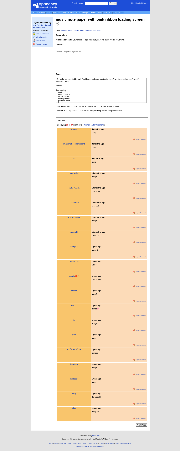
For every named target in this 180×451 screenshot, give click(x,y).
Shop (115, 12)
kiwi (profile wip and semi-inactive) (42, 26)
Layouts (93, 12)
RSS (79, 443)
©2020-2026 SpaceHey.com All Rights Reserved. (90, 446)
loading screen (67, 30)
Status (117, 443)
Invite (105, 12)
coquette (88, 30)
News (56, 443)
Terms (84, 443)
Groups (85, 12)
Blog (64, 12)
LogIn (138, 3)
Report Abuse (109, 443)
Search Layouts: (78, 3)
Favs (100, 12)
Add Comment (98, 125)
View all (87, 125)
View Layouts (40, 37)
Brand (69, 443)
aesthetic (97, 30)
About (121, 12)
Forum (78, 12)
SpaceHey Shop (125, 443)
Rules (61, 443)
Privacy (90, 443)
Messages (57, 12)
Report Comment (139, 139)
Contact (101, 443)
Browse (42, 12)
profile (76, 30)
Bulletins (71, 12)
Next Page (141, 425)
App (110, 12)
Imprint (95, 443)
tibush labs (95, 436)
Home (35, 12)
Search (112, 3)
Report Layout (40, 44)
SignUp (145, 3)
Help (133, 3)
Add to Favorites (41, 34)
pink (82, 30)
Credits (75, 443)
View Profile (39, 41)
